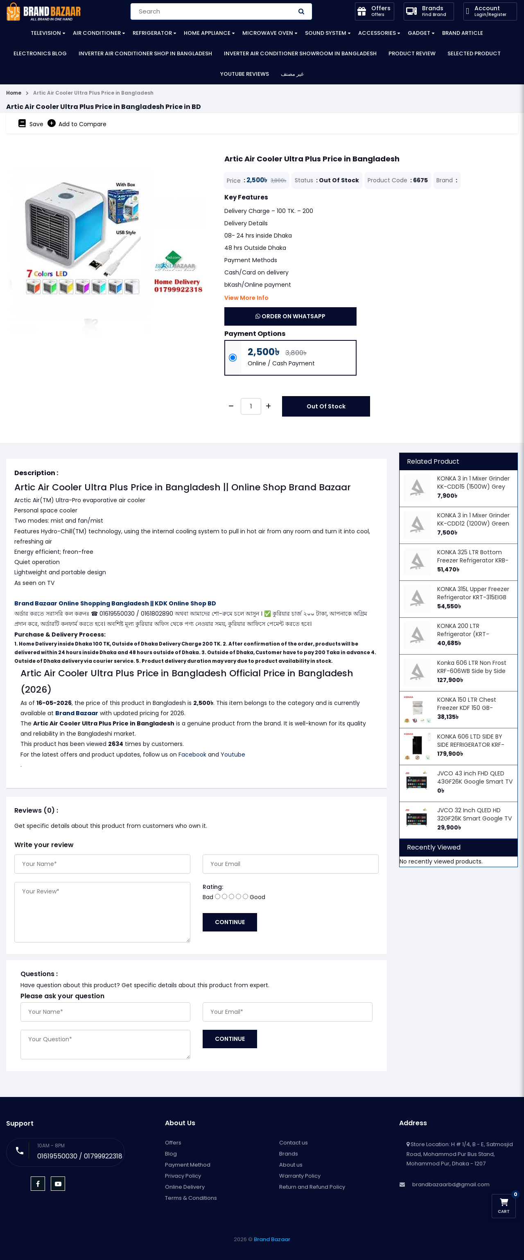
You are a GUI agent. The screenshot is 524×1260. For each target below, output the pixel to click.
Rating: (213, 887)
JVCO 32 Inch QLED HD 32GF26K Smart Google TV (474, 814)
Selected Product (474, 53)
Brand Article (462, 33)
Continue (230, 922)
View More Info (246, 298)
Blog (171, 1154)
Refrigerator (152, 33)
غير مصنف (292, 74)
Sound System (325, 33)
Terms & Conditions (191, 1198)
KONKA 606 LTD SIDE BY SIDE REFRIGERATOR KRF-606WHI (470, 744)
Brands (288, 1154)
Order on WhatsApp (290, 316)
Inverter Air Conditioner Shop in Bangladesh (145, 53)
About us (291, 1165)
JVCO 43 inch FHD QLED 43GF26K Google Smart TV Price (475, 781)
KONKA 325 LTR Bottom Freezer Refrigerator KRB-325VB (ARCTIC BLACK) (472, 560)
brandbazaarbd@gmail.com (451, 1184)
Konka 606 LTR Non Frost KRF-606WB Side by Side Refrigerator (471, 671)
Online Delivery (185, 1187)
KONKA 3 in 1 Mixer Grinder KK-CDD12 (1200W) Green (473, 519)
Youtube (233, 754)
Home (13, 92)
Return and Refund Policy (312, 1187)
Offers (173, 1143)
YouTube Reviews (244, 74)
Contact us (293, 1143)
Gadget (419, 33)
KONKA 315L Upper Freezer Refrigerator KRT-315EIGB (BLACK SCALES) (473, 597)
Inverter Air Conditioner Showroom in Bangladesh (300, 53)
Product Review (412, 53)
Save (30, 123)
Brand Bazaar (76, 713)
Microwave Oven (267, 33)
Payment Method (187, 1165)
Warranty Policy (300, 1176)
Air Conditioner (97, 33)
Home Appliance (207, 33)
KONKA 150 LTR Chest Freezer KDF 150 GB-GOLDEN (466, 708)
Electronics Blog (40, 53)
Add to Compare (76, 123)
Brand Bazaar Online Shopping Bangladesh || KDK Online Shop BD (115, 603)
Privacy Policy (183, 1176)
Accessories (377, 33)
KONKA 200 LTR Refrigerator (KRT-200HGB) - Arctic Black (469, 634)
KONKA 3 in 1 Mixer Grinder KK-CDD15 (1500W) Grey (473, 482)
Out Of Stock (326, 406)
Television (46, 33)
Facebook (192, 754)
